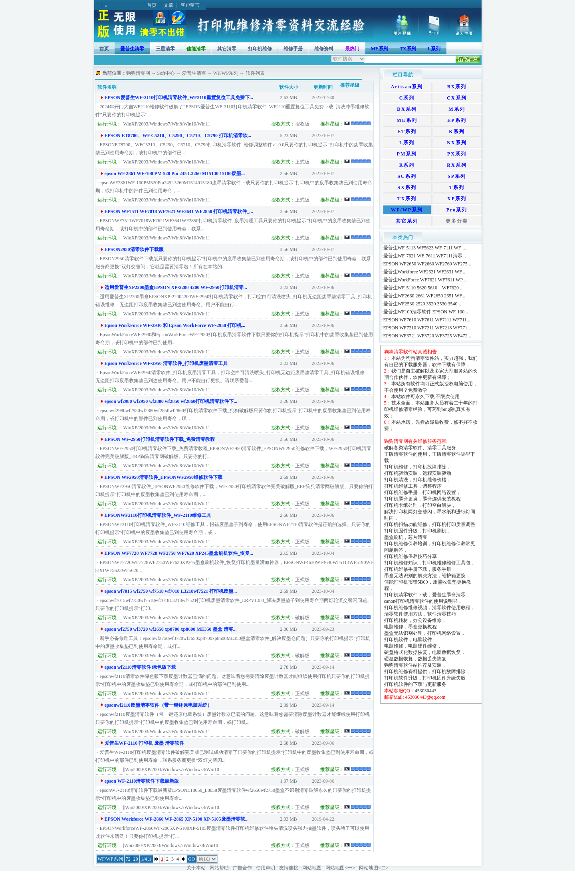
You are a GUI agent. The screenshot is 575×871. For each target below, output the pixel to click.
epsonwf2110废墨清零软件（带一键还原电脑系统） (158, 705)
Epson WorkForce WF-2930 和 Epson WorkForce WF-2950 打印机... (175, 325)
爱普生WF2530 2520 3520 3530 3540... (422, 304)
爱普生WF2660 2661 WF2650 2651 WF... (424, 296)
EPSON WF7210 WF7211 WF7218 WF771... (427, 328)
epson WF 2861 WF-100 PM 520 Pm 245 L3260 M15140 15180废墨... (175, 173)
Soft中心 (166, 73)
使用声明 (265, 868)
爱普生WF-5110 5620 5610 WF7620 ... (423, 288)
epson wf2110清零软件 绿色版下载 (140, 667)
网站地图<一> (340, 868)
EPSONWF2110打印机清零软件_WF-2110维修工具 (158, 515)
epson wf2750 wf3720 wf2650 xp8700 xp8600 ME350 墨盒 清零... (171, 629)
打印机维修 (260, 49)
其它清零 (226, 49)
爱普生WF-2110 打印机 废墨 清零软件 (144, 743)
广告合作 (242, 868)
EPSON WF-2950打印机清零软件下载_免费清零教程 (160, 439)
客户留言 (190, 5)
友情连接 (288, 868)
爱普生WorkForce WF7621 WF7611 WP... (424, 280)
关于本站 (196, 868)
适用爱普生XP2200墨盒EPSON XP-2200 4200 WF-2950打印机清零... (176, 287)
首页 (152, 5)
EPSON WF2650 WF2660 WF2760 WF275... (427, 264)
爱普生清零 (194, 73)
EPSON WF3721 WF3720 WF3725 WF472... (427, 336)
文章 (168, 5)
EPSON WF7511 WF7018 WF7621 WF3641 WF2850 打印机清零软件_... (179, 211)
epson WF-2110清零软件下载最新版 (142, 781)
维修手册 (293, 49)
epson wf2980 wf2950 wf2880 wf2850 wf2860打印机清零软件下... (171, 401)
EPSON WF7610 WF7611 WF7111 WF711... (426, 320)
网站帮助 (219, 868)
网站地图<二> (374, 868)
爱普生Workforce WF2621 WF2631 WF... (424, 272)
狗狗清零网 (138, 73)
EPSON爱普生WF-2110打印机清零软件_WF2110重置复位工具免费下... (179, 97)
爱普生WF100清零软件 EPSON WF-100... (425, 312)
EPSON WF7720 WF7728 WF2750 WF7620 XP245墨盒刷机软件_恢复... (179, 553)
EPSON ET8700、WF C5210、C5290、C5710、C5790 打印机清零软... (178, 135)
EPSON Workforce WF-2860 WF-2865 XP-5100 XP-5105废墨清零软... (177, 819)
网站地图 (311, 868)
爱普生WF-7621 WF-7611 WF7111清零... (424, 256)
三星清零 (165, 49)
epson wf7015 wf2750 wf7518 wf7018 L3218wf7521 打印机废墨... (171, 591)
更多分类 (457, 221)
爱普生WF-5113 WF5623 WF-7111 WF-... (424, 248)
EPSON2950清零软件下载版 (134, 249)
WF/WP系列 (225, 73)
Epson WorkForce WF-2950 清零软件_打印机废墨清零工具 (166, 363)
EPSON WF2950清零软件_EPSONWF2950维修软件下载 (163, 477)
